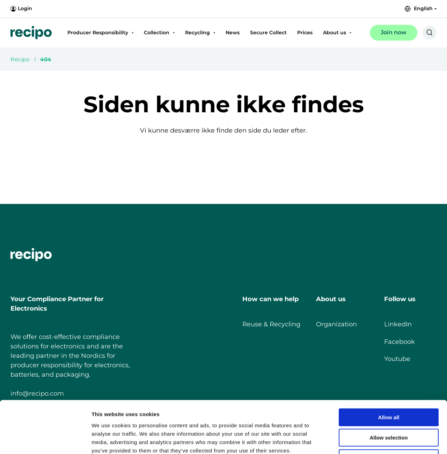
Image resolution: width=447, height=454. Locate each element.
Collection (156, 32)
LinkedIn (398, 324)
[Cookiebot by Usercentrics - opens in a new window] (45, 440)
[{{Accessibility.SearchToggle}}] (430, 33)
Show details (366, 440)
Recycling (197, 32)
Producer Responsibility (97, 32)
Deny (388, 409)
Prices (305, 32)
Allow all (389, 368)
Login (21, 9)
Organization (336, 324)
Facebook (399, 342)
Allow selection (388, 389)
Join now (393, 32)
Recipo (19, 59)
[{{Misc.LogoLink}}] (31, 33)
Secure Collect (268, 32)
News (233, 32)
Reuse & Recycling (271, 324)
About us (334, 32)
